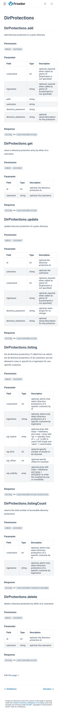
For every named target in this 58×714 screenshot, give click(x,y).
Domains (47, 689)
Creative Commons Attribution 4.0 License (28, 703)
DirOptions (11, 689)
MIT (30, 705)
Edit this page (11, 675)
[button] (4, 3)
